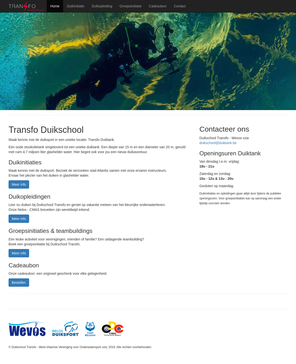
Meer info (19, 184)
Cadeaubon (157, 6)
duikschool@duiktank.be (218, 143)
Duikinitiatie (75, 6)
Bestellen (19, 282)
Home (54, 6)
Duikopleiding (102, 6)
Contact (180, 6)
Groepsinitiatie (131, 6)
